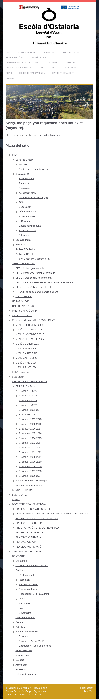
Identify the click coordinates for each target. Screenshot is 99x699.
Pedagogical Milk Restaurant (34, 594)
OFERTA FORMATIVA (23, 263)
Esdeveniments (23, 240)
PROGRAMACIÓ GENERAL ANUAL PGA (37, 528)
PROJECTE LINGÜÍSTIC (28, 523)
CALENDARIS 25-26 (23, 306)
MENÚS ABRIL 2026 (26, 358)
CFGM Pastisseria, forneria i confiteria (35, 273)
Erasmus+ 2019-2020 (30, 419)
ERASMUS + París (25, 386)
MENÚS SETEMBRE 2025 (29, 325)
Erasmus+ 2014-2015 (30, 438)
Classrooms (25, 612)
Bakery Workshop (28, 589)
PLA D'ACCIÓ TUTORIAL (28, 537)
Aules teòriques (27, 216)
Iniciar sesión (86, 688)
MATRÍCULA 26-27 (22, 315)
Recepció (24, 183)
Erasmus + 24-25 (28, 395)
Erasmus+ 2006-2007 (30, 476)
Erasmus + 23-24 (28, 400)
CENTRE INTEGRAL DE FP (27, 551)
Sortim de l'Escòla (24, 254)
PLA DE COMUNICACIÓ (28, 546)
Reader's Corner (27, 230)
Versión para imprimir (18, 688)
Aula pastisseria (27, 193)
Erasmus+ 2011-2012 (30, 452)
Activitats (20, 244)
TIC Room (24, 221)
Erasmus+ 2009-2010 (30, 462)
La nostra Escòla (24, 159)
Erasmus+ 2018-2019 (30, 424)
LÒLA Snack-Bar (27, 211)
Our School (21, 561)
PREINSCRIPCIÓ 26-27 (24, 310)
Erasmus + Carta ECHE (31, 641)
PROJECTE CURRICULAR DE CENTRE (36, 518)
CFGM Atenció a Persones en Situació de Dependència (44, 282)
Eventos (19, 660)
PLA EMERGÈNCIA (25, 542)
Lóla (21, 608)
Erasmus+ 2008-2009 (30, 466)
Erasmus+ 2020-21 (29, 414)
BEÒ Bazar (25, 207)
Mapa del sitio (40, 688)
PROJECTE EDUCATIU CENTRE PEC (35, 509)
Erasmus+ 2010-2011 (30, 457)
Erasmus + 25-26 (28, 391)
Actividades (21, 664)
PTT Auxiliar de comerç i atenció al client (36, 292)
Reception (24, 580)
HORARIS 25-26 (20, 301)
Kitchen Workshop (28, 584)
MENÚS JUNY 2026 (25, 367)
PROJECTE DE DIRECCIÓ (29, 532)
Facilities (20, 570)
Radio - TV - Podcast (26, 249)
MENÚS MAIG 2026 (25, 362)
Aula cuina (24, 188)
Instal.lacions (22, 174)
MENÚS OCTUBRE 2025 (28, 329)
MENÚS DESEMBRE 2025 (29, 339)
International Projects (26, 631)
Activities (20, 627)
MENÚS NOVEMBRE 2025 (29, 334)
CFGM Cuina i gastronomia (29, 268)
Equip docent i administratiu (33, 169)
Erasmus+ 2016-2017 (30, 428)
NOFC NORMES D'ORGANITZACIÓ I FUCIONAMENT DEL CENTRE (51, 513)
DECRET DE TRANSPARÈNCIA (29, 504)
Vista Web (88, 691)
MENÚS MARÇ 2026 (26, 353)
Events (19, 622)
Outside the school (25, 617)
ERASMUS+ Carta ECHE (28, 485)
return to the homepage (49, 135)
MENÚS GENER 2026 (27, 343)
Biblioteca (24, 235)
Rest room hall (26, 178)
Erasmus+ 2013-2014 (30, 443)
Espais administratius (30, 225)
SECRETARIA (19, 495)
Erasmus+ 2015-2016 (30, 433)
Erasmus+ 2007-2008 (30, 471)
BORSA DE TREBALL (23, 490)
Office (22, 202)
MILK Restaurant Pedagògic (33, 197)
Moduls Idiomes (23, 296)
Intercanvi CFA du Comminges (31, 480)
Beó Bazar (24, 603)
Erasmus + (24, 636)
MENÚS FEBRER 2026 (27, 348)
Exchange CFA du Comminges (35, 646)
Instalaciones (22, 655)
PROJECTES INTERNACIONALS (29, 381)
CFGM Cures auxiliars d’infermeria (33, 277)
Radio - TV (21, 669)
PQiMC (16, 499)
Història (23, 164)
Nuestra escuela (23, 650)
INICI (14, 155)
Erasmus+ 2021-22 (29, 410)
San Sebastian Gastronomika (34, 259)
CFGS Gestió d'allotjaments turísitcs (34, 287)
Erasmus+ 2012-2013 (30, 447)
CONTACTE (18, 556)
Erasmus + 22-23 (28, 405)
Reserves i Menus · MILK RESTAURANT (33, 320)
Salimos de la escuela (26, 674)
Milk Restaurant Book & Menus (31, 565)
